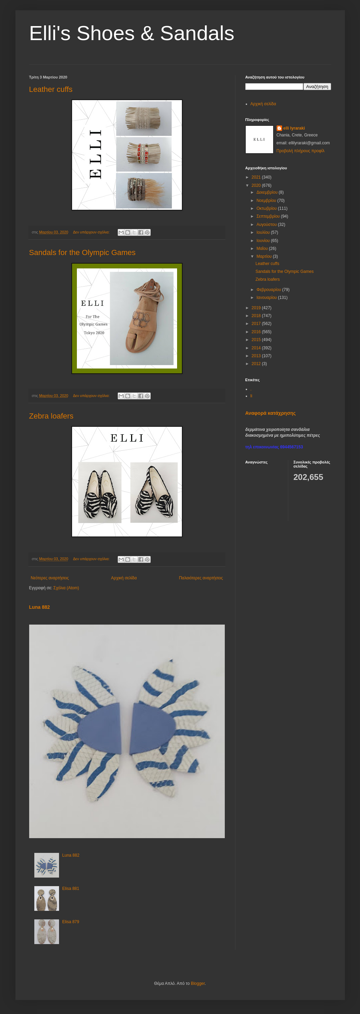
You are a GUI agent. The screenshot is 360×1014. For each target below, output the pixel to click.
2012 (257, 363)
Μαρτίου (264, 256)
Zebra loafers (51, 416)
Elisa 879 (70, 921)
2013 (257, 355)
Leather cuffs (51, 89)
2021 (257, 177)
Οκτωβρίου (267, 208)
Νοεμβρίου (266, 200)
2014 (257, 348)
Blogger (198, 983)
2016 (257, 331)
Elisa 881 (70, 888)
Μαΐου (262, 248)
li (251, 396)
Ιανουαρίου (267, 297)
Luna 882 (39, 607)
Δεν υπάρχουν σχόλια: (92, 232)
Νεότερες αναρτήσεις (50, 578)
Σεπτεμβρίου (268, 216)
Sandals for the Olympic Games (82, 252)
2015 (257, 339)
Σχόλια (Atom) (66, 588)
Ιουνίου (263, 240)
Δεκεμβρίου (267, 192)
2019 (257, 307)
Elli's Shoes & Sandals (131, 33)
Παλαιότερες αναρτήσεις (201, 578)
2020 (257, 185)
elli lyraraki (294, 128)
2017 (257, 323)
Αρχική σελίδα (124, 578)
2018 (257, 315)
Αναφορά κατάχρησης (270, 413)
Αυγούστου (267, 224)
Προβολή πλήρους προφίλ (301, 150)
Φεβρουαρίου (269, 289)
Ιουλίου (263, 232)
